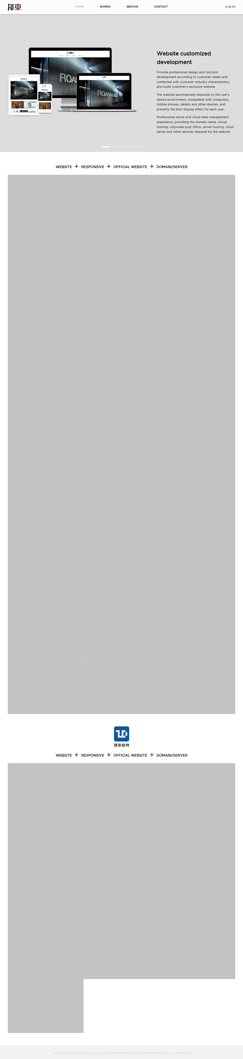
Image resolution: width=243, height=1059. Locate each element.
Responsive (92, 167)
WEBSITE (64, 167)
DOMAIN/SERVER (171, 167)
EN (233, 7)
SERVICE (132, 6)
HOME (79, 6)
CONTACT (161, 6)
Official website (130, 167)
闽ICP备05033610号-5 (118, 1053)
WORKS (105, 6)
